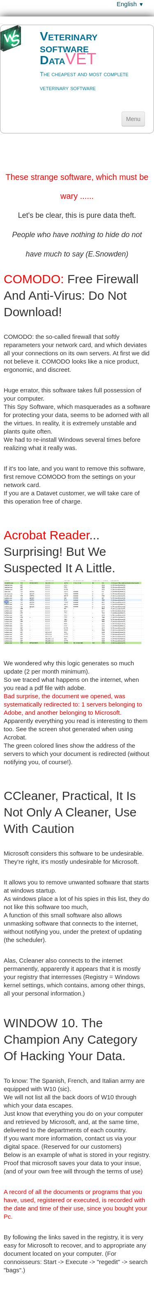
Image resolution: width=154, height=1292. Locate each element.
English (130, 3)
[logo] (77, 66)
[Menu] (133, 119)
